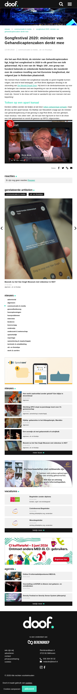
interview (11, 318)
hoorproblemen (13, 315)
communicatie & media (28, 50)
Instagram (41, 667)
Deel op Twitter (63, 168)
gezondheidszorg (14, 309)
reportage (11, 338)
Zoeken (61, 4)
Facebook (45, 667)
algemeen (8, 287)
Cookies (8, 662)
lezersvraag (12, 325)
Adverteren (9, 653)
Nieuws (9, 295)
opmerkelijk (12, 335)
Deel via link (67, 168)
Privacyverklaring (12, 659)
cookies (29, 683)
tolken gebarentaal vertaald (54, 107)
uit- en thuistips (45, 50)
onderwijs (11, 328)
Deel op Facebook (59, 168)
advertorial (11, 299)
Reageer (31, 180)
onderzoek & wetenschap (17, 331)
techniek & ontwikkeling (17, 344)
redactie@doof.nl (49, 662)
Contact (8, 656)
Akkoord (29, 688)
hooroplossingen (14, 312)
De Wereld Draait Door (27, 85)
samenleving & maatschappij (18, 341)
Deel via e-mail (71, 168)
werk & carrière (13, 350)
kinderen (10, 322)
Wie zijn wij (9, 650)
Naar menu (69, 4)
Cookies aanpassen (12, 689)
